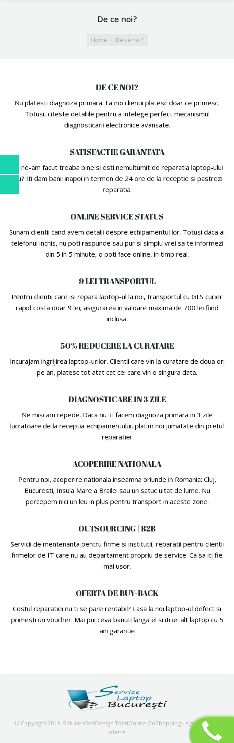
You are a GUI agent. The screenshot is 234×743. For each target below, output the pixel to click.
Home (99, 40)
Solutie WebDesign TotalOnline (104, 723)
